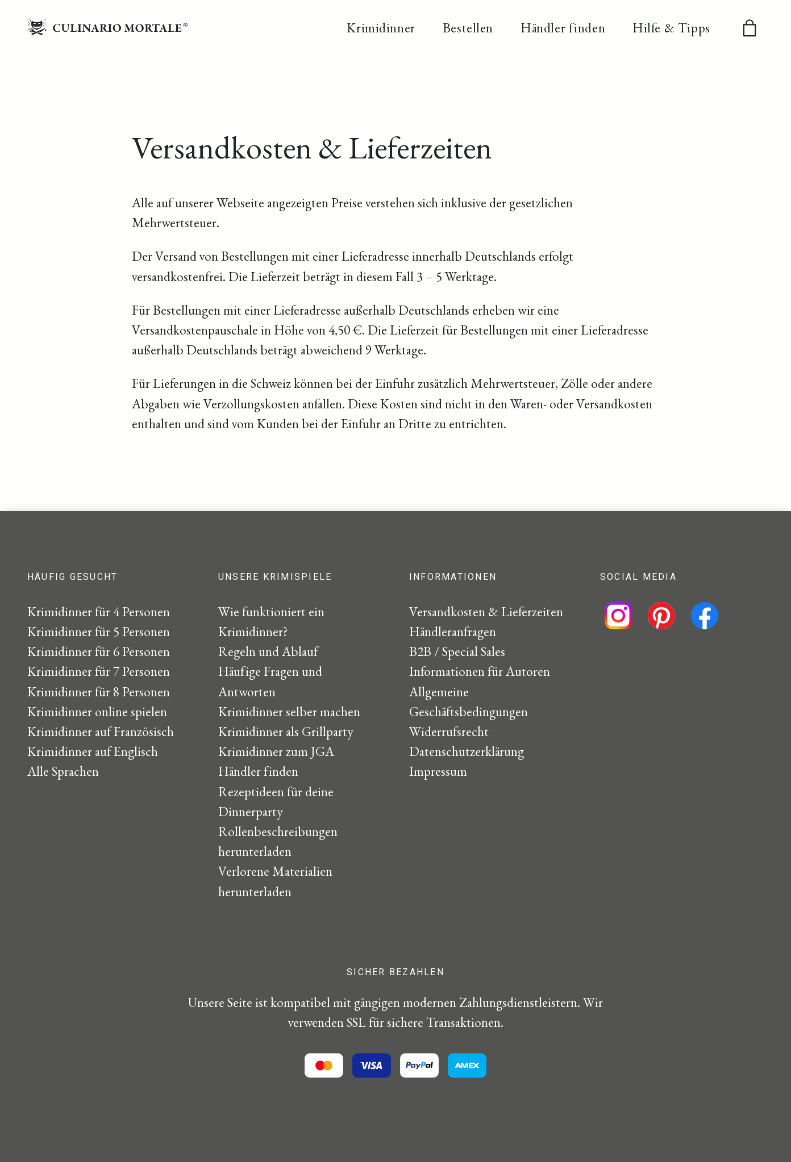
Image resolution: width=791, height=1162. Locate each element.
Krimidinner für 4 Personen (98, 611)
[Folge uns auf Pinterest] (661, 615)
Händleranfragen (452, 631)
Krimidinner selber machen (289, 711)
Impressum (438, 771)
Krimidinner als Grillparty (285, 731)
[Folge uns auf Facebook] (704, 615)
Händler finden (562, 28)
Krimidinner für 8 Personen (98, 691)
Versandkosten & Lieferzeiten (486, 611)
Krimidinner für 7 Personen (98, 671)
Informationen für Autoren (479, 671)
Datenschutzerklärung (466, 751)
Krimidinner (380, 28)
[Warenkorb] (749, 28)
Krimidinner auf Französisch (100, 731)
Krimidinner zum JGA (276, 751)
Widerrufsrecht (449, 731)
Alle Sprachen (63, 771)
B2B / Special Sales (457, 651)
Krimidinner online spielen (97, 711)
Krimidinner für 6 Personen (98, 651)
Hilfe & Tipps (671, 28)
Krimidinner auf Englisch (92, 751)
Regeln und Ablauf (268, 651)
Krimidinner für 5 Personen (98, 631)
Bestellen (468, 28)
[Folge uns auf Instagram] (618, 615)
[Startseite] (107, 30)
